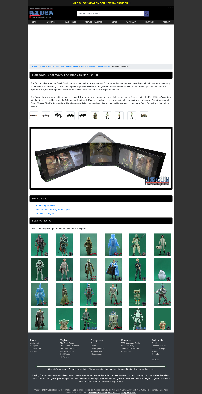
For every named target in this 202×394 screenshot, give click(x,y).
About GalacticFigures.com (110, 381)
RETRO (114, 22)
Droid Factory (65, 354)
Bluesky (155, 343)
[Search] (146, 14)
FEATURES (149, 22)
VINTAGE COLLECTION (93, 22)
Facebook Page (158, 349)
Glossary (33, 351)
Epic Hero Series (67, 351)
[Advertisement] (101, 44)
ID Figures (34, 346)
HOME (34, 66)
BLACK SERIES (70, 22)
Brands (42, 66)
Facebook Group (159, 346)
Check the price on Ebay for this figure (52, 209)
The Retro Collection (68, 349)
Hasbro (51, 66)
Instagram (156, 351)
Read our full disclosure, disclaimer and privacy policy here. (112, 393)
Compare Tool (35, 349)
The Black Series (67, 343)
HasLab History (127, 346)
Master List (34, 343)
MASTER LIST (131, 22)
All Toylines (64, 357)
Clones (93, 343)
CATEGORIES (50, 22)
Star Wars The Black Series (67, 66)
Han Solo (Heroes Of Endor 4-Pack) (95, 66)
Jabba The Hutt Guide (130, 349)
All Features (126, 351)
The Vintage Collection (69, 346)
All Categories (96, 354)
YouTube (155, 360)
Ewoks (93, 346)
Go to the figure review (45, 206)
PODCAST (166, 22)
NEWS (34, 22)
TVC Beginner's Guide (130, 343)
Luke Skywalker (97, 349)
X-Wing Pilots (96, 351)
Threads (155, 354)
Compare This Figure (44, 213)
